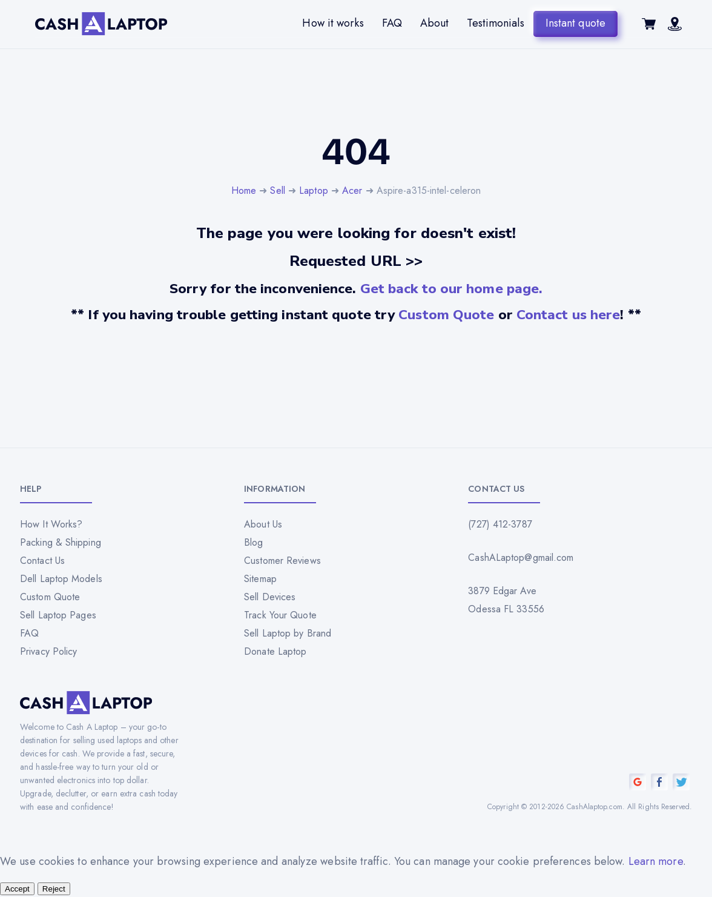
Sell (277, 190)
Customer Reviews (282, 561)
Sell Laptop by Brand (287, 633)
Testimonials (495, 23)
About (434, 23)
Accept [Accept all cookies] (17, 888)
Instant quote (575, 23)
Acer (352, 190)
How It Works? (51, 524)
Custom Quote (446, 314)
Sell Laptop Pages (58, 615)
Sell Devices (269, 597)
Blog (253, 542)
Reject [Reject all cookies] (53, 888)
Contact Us (42, 561)
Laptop (313, 190)
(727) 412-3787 (500, 524)
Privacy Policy (48, 651)
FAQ (392, 23)
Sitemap (260, 579)
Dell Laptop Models (61, 579)
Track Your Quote (280, 615)
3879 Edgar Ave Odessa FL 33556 (506, 600)
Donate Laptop (275, 651)
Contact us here (568, 314)
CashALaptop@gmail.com (520, 557)
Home (243, 190)
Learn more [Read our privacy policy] (655, 861)
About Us (263, 524)
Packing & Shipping (60, 542)
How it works (332, 23)
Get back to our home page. (451, 288)
